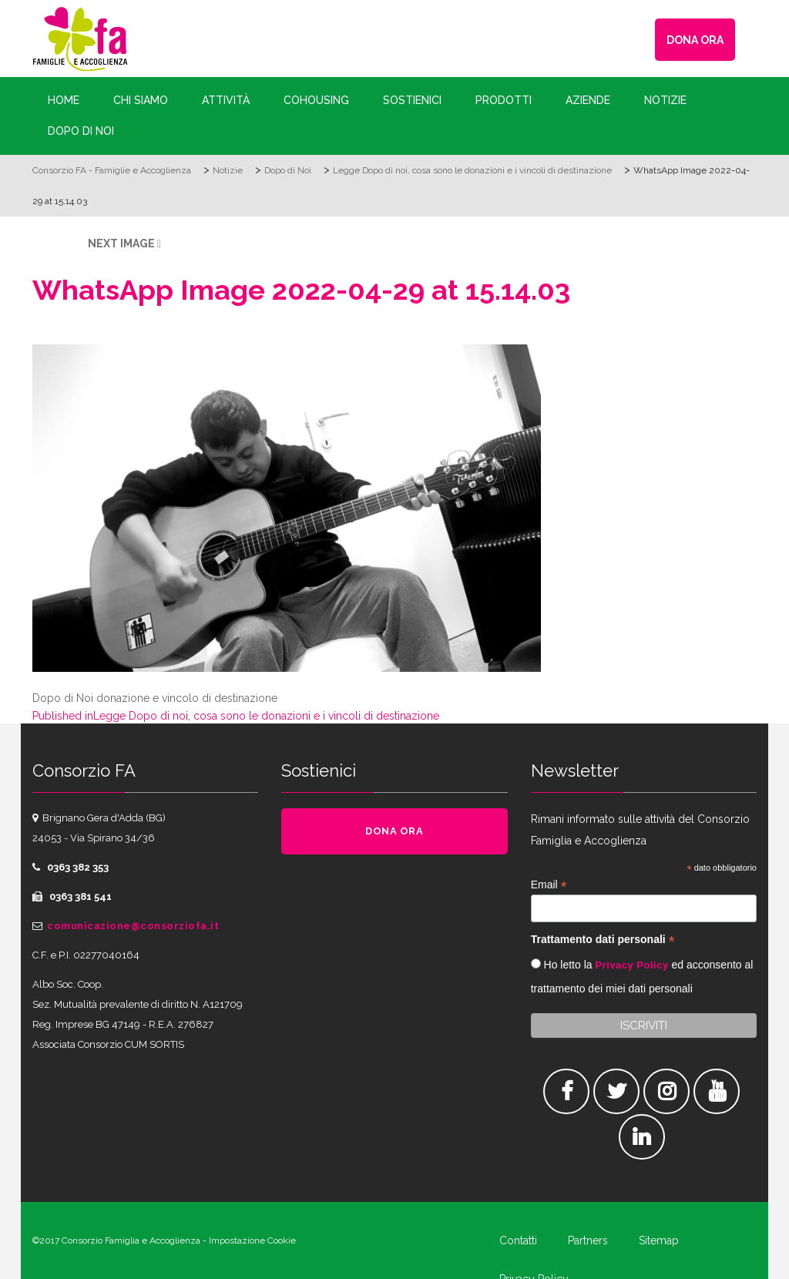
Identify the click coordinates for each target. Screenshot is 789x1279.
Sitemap (659, 1240)
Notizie (665, 100)
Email (549, 885)
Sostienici (412, 100)
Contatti (518, 1240)
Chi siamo (140, 100)
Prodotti (503, 100)
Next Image (121, 243)
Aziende (588, 100)
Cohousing (316, 100)
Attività (226, 100)
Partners (588, 1240)
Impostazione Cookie (252, 1240)
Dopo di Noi (81, 131)
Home (63, 100)
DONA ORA (695, 40)
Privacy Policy (631, 965)
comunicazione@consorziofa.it (133, 926)
